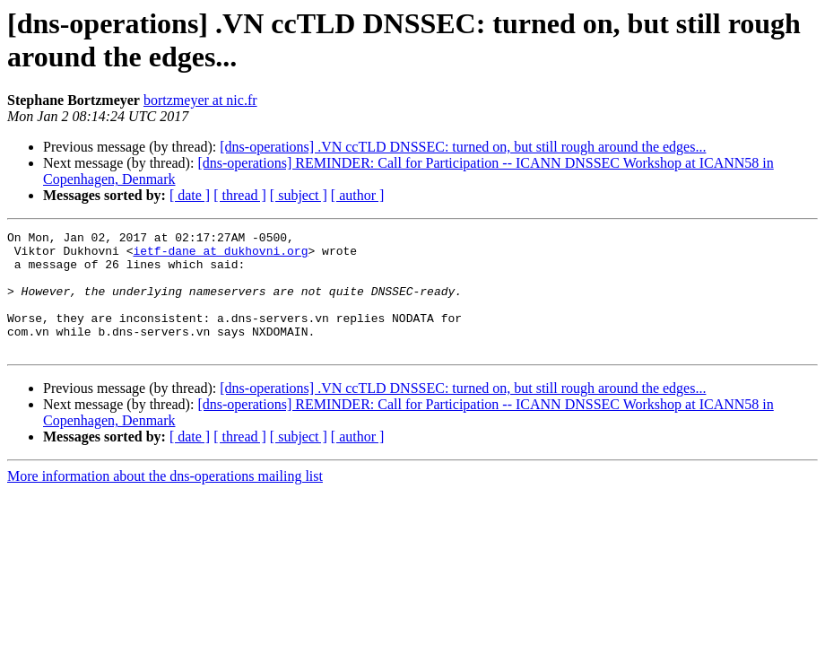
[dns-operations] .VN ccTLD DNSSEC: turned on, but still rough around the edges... (463, 146)
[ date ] (189, 195)
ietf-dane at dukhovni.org (220, 256)
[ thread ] (239, 195)
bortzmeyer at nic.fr (200, 100)
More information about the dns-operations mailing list (165, 500)
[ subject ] (298, 195)
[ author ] (358, 195)
